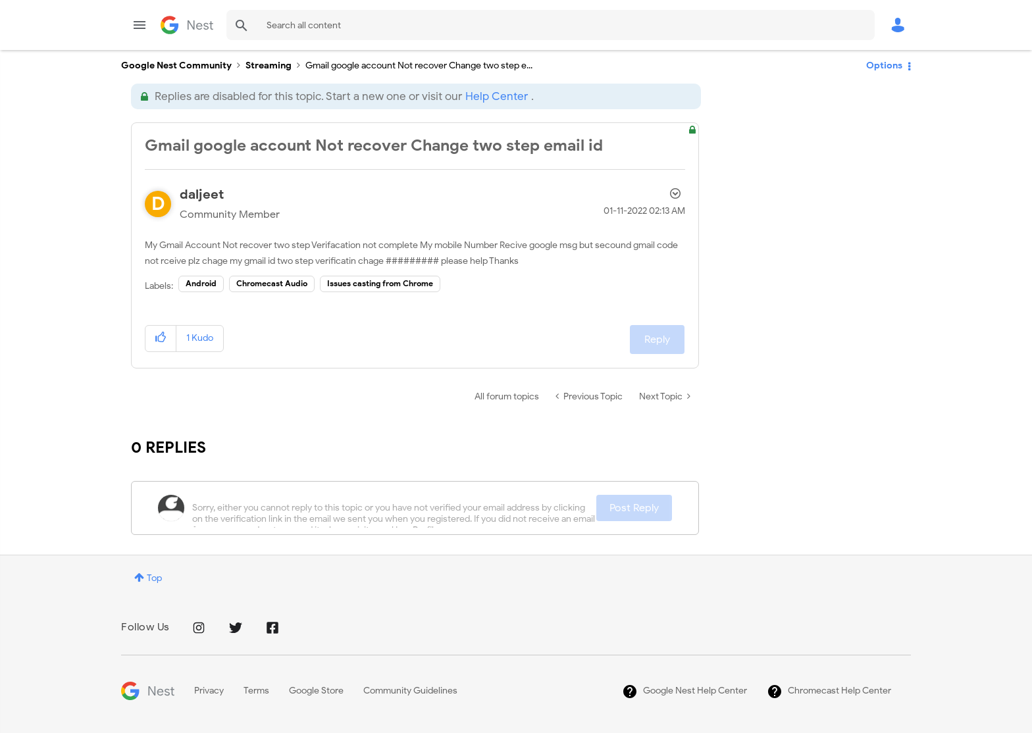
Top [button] (154, 578)
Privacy (209, 690)
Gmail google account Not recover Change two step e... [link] (418, 65)
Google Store (316, 690)
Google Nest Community (187, 25)
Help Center (496, 96)
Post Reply (634, 508)
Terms (256, 690)
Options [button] (884, 65)
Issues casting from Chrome (380, 283)
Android (201, 283)
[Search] (550, 25)
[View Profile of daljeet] (202, 194)
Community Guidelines (410, 690)
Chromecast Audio (271, 283)
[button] (160, 338)
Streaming (268, 65)
